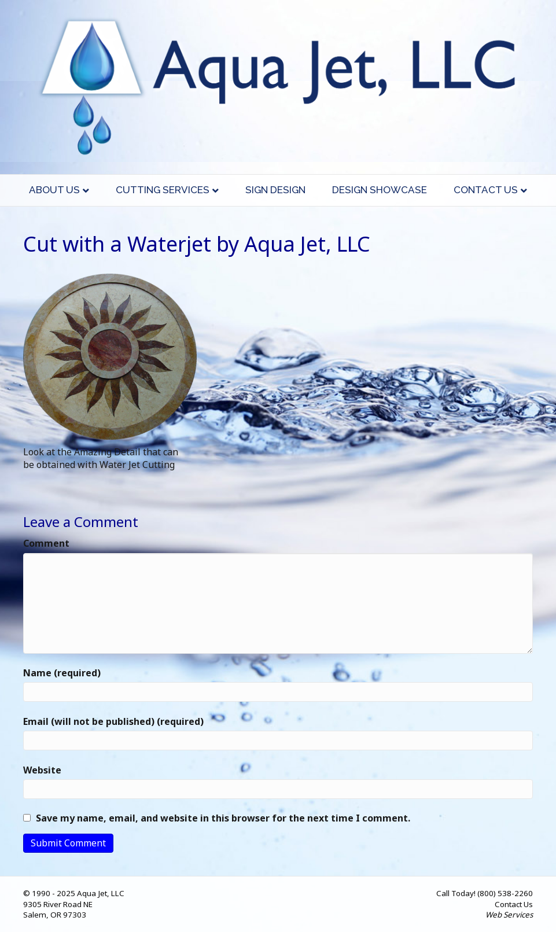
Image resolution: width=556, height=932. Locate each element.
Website (42, 770)
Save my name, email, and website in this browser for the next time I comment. (223, 818)
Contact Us (486, 190)
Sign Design (275, 190)
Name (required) (62, 672)
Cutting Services (162, 190)
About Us (54, 190)
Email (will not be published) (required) (113, 721)
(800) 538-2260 (505, 893)
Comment (46, 543)
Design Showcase (379, 190)
